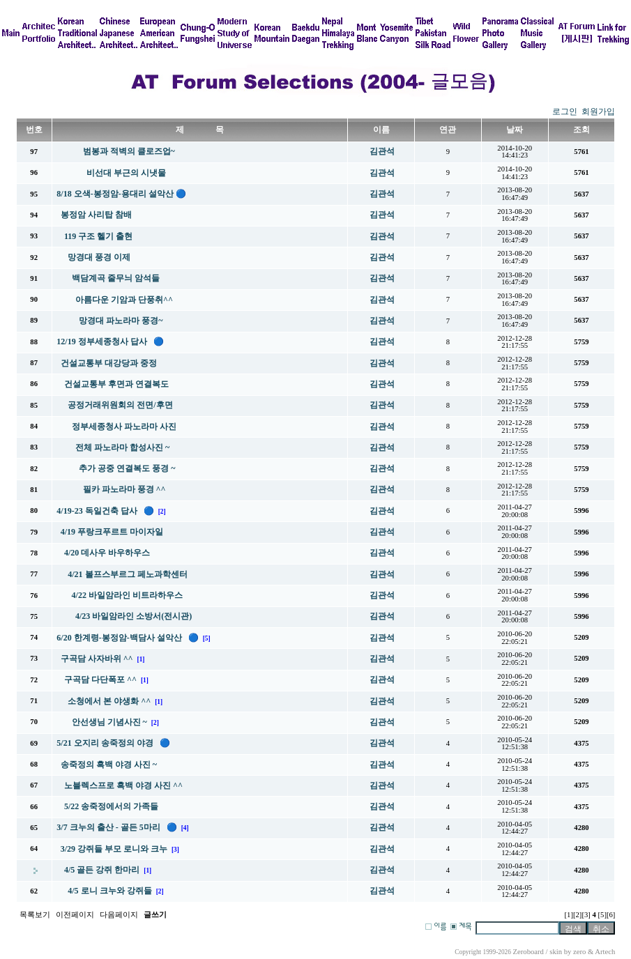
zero (579, 952)
